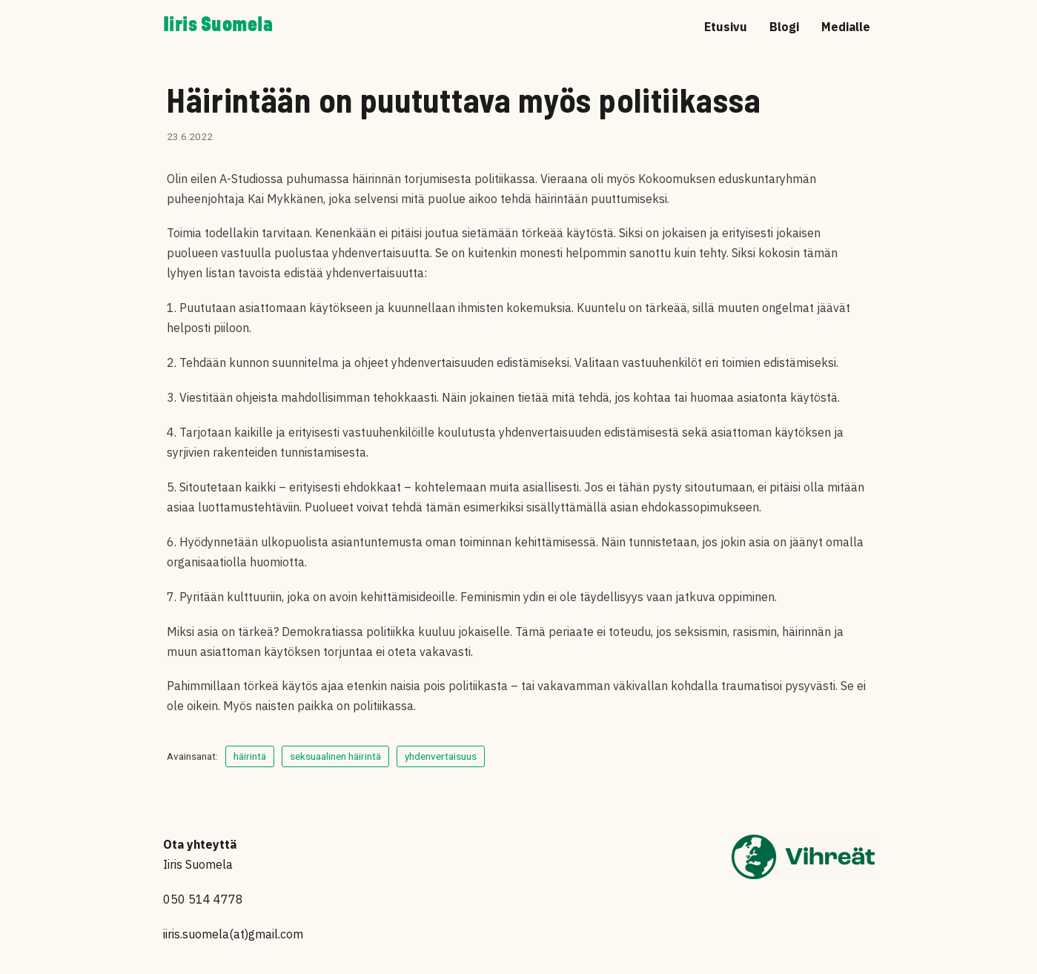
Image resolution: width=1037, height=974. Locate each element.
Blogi (784, 26)
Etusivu (725, 26)
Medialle (845, 26)
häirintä (249, 756)
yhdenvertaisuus (441, 756)
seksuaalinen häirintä (335, 756)
